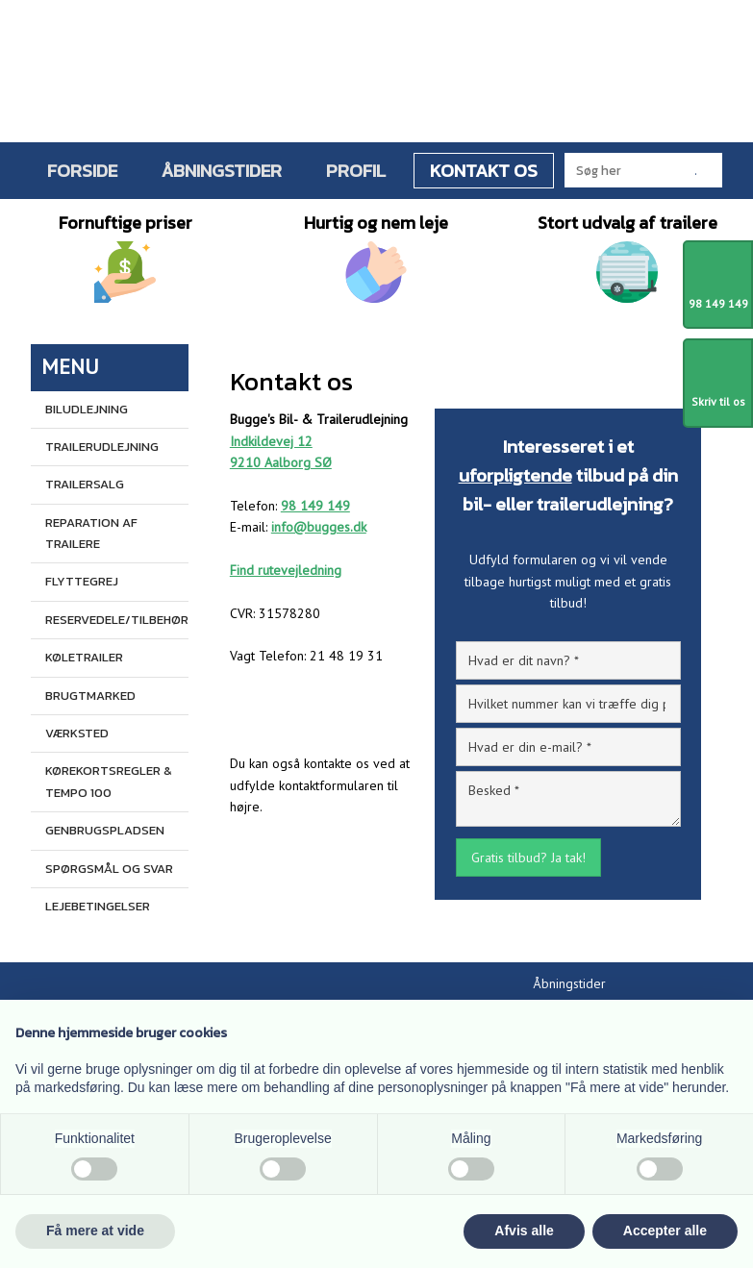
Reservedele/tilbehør (116, 619)
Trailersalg (84, 484)
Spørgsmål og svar (109, 868)
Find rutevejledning (285, 570)
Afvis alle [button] (523, 1230)
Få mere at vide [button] (95, 1230)
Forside (82, 171)
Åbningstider (222, 171)
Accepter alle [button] (665, 1230)
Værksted (77, 733)
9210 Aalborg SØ (281, 462)
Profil (356, 171)
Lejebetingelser (97, 906)
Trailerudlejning (102, 446)
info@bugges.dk (318, 526)
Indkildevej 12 (271, 441)
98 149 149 (315, 505)
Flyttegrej (81, 581)
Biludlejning (86, 409)
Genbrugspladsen (104, 830)
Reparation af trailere (91, 533)
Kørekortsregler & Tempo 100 (108, 781)
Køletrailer (84, 657)
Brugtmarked (90, 695)
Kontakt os (484, 171)
